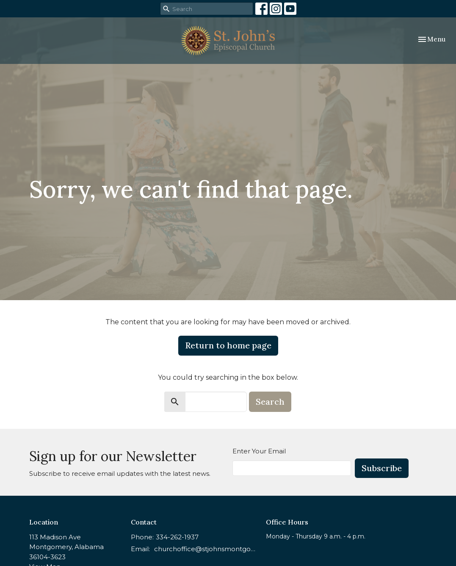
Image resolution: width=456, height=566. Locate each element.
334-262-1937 (177, 537)
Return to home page (228, 345)
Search (270, 401)
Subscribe (382, 468)
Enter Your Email (259, 451)
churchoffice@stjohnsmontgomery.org (206, 549)
